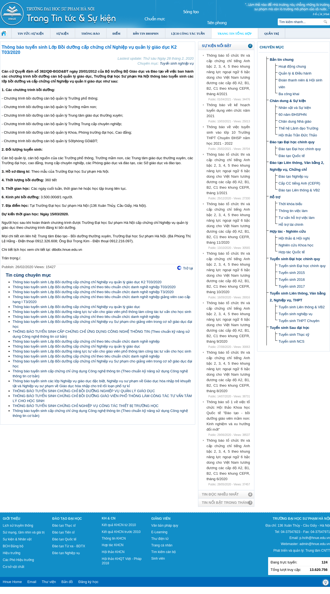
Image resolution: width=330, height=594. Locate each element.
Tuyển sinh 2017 (292, 286)
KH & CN (109, 518)
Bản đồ (67, 582)
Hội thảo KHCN (113, 552)
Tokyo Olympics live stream (20, 592)
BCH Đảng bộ (13, 546)
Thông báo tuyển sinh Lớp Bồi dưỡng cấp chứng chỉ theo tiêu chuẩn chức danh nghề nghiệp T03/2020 (94, 287)
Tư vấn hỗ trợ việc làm (297, 218)
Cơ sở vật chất (13, 567)
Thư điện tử (160, 539)
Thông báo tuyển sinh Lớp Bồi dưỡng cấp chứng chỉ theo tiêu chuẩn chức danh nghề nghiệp (86, 317)
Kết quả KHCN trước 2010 (121, 532)
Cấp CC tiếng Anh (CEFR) (299, 183)
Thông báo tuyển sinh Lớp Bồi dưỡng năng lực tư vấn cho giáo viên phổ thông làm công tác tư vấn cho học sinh (102, 312)
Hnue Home (12, 582)
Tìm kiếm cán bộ (163, 552)
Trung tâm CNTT (317, 550)
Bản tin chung (281, 59)
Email (31, 582)
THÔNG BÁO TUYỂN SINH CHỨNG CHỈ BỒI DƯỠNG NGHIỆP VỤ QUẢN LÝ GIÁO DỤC (84, 391)
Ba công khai (289, 94)
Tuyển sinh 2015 (292, 273)
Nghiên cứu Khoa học (296, 245)
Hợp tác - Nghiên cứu (288, 231)
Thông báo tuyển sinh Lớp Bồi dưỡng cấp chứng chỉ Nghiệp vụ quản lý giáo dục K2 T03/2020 (87, 282)
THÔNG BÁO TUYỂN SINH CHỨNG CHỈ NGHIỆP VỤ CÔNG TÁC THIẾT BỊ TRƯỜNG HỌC (85, 406)
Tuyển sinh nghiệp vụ (177, 63)
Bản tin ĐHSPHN (146, 33)
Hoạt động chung (292, 66)
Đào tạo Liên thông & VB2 (299, 190)
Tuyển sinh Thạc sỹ (294, 334)
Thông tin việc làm (293, 211)
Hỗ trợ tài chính (291, 224)
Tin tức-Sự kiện (31, 33)
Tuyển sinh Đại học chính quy (295, 259)
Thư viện (49, 582)
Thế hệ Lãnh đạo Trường (298, 128)
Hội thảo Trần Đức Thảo (298, 135)
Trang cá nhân (161, 545)
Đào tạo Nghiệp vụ (293, 176)
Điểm (116, 33)
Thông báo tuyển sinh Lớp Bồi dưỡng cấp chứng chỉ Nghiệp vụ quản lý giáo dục (76, 307)
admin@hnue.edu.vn (314, 544)
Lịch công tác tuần (188, 33)
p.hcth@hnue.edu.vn (314, 538)
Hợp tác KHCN (112, 545)
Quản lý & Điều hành (295, 73)
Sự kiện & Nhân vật (17, 539)
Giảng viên (160, 519)
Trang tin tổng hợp (235, 33)
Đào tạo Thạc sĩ (64, 525)
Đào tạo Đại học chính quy (292, 142)
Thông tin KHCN (114, 538)
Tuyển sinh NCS (291, 341)
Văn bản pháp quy (164, 525)
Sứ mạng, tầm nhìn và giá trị (24, 532)
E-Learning (159, 532)
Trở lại (188, 268)
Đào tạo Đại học (67, 519)
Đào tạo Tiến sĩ (63, 532)
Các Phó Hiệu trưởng (18, 560)
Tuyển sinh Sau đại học (289, 328)
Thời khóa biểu (290, 204)
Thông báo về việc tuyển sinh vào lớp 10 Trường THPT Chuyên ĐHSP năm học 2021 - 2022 (228, 135)
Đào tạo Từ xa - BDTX (68, 546)
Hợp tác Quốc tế (292, 252)
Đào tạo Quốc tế (292, 156)
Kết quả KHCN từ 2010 (119, 525)
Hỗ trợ (275, 197)
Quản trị (271, 33)
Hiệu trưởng (11, 553)
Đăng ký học (88, 582)
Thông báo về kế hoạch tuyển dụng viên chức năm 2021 (228, 110)
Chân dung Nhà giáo (295, 121)
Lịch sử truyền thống (18, 525)
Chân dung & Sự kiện (288, 101)
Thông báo (90, 33)
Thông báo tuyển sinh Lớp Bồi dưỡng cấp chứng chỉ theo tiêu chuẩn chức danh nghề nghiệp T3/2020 (93, 292)
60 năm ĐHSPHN (293, 114)
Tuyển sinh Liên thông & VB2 (302, 307)
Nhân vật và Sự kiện (295, 108)
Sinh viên (158, 558)
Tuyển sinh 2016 (292, 279)
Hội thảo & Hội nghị (294, 238)
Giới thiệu (11, 519)
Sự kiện (62, 33)
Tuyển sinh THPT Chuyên (299, 321)
